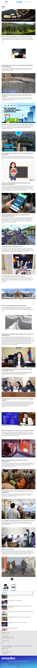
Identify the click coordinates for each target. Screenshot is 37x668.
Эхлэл (3, 4)
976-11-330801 (4, 653)
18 (14, 579)
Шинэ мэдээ (4, 592)
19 (16, 579)
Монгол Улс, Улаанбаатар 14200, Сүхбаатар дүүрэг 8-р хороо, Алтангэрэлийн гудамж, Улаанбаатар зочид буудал (17, 646)
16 (9, 579)
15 (7, 579)
